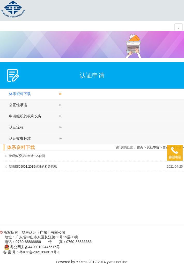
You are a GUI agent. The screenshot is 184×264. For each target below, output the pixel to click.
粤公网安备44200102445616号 (32, 247)
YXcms (81, 262)
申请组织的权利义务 (25, 116)
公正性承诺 (18, 105)
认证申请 (153, 147)
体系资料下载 (20, 94)
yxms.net (114, 262)
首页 (140, 147)
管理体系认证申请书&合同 (27, 156)
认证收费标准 (20, 138)
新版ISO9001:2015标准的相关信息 (33, 166)
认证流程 (16, 127)
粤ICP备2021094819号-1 (39, 252)
